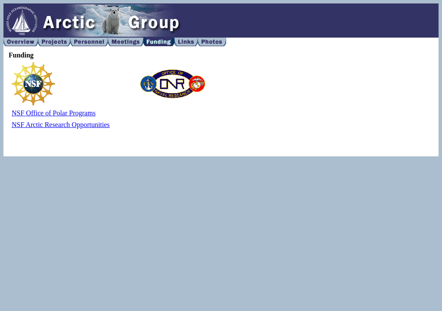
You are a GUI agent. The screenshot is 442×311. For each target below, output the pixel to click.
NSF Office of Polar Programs (53, 113)
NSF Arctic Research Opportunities (61, 124)
